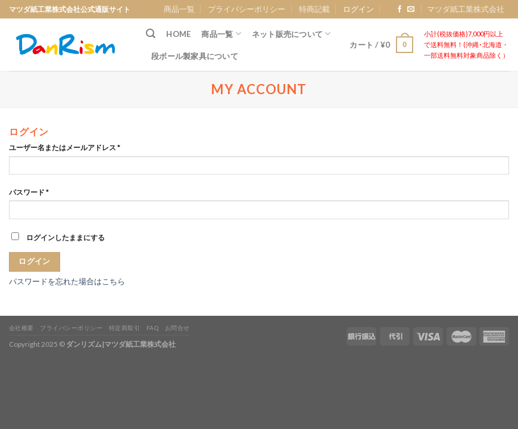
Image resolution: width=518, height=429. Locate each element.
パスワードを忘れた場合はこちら (67, 281)
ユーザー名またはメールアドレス (64, 147)
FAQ (152, 327)
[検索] (150, 33)
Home (178, 34)
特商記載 (314, 9)
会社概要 (21, 327)
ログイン (34, 261)
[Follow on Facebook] (399, 9)
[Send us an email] (410, 9)
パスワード (29, 192)
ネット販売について (291, 33)
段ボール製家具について (194, 56)
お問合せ (177, 327)
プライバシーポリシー (246, 9)
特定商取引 (125, 327)
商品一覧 (179, 9)
